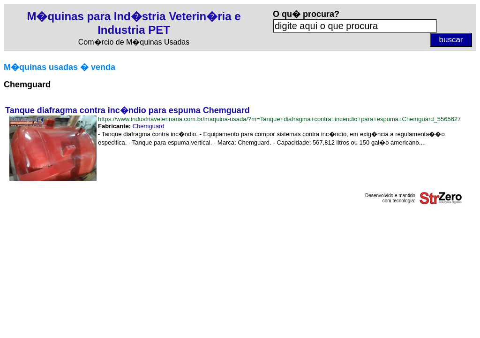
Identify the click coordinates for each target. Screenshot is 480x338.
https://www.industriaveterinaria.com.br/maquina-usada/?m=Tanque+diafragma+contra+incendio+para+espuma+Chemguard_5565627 (279, 119)
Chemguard (149, 126)
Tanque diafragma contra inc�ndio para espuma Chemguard (127, 110)
